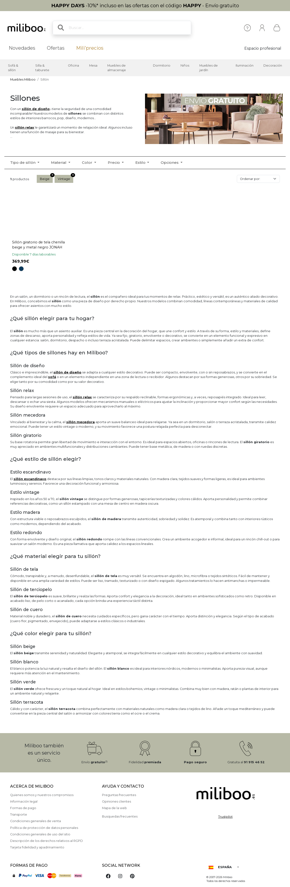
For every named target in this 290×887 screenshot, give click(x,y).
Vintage (65, 178)
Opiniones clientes (116, 801)
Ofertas (56, 48)
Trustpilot (225, 816)
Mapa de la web (114, 808)
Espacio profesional (262, 48)
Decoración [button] (272, 65)
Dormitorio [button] (161, 65)
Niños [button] (185, 65)
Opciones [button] (170, 162)
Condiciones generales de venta (35, 821)
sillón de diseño (36, 109)
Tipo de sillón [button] (23, 162)
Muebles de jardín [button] (208, 68)
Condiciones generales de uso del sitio (40, 834)
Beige (46, 178)
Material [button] (59, 162)
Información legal (23, 801)
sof (52, 377)
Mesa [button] (93, 65)
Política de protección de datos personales (44, 828)
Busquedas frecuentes (120, 816)
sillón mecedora (80, 422)
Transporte (18, 814)
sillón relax (24, 127)
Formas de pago (23, 808)
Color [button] (87, 162)
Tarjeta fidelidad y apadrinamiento (37, 847)
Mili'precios (89, 48)
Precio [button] (114, 162)
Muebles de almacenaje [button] (116, 68)
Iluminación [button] (245, 65)
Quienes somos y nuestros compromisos (41, 795)
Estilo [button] (140, 162)
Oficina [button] (73, 65)
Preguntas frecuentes (119, 795)
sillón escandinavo (30, 479)
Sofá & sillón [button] (13, 68)
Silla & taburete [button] (42, 68)
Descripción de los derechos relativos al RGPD (46, 841)
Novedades (22, 48)
